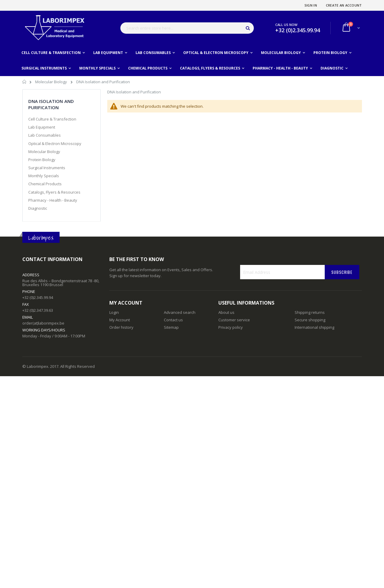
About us (226, 312)
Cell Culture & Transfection (52, 119)
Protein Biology (41, 159)
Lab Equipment (41, 127)
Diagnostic (37, 208)
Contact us (173, 319)
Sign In (310, 5)
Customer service (234, 319)
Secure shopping (310, 319)
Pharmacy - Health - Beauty (52, 200)
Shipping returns (310, 312)
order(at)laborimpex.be (43, 323)
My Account (119, 319)
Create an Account (344, 5)
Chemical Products (45, 183)
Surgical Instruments (46, 167)
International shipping (314, 327)
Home (24, 82)
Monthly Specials (43, 175)
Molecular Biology (51, 81)
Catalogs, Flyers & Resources (54, 192)
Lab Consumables (44, 135)
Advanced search (179, 312)
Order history (121, 327)
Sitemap (171, 327)
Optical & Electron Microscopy (54, 143)
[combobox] (187, 28)
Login (114, 312)
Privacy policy (230, 327)
